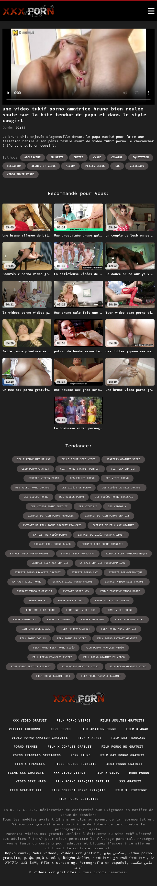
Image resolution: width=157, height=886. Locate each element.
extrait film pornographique (55, 552)
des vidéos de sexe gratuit (120, 487)
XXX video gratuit (27, 708)
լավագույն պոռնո (41, 857)
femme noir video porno (39, 598)
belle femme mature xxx (35, 459)
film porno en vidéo (119, 626)
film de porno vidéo (40, 617)
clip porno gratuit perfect (80, 468)
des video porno (116, 477)
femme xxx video (97, 607)
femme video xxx (64, 607)
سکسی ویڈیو (113, 852)
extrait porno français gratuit (88, 561)
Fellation (14, 166)
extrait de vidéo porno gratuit (77, 533)
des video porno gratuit (34, 487)
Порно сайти (16, 852)
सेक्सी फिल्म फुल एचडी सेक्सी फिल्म (119, 857)
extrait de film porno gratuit (106, 515)
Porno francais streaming (90, 744)
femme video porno (29, 607)
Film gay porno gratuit (57, 753)
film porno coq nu (81, 626)
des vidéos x (87, 505)
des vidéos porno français (113, 496)
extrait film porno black (127, 533)
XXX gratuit (133, 780)
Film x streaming (58, 861)
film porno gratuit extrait (32, 654)
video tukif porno (20, 174)
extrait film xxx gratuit (104, 552)
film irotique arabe (78, 617)
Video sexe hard (28, 780)
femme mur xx (85, 589)
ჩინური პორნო (76, 857)
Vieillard (137, 166)
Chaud (97, 157)
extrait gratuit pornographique (33, 561)
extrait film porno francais (32, 542)
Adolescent (32, 157)
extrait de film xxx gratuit (112, 524)
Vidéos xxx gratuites (56, 871)
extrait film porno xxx (128, 542)
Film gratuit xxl (45, 789)
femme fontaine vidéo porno (46, 589)
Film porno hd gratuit (32, 744)
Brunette (57, 157)
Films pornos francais (30, 762)
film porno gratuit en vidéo (103, 645)
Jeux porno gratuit (81, 762)
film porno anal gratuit (41, 626)
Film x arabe (130, 726)
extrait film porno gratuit (82, 542)
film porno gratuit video (80, 654)
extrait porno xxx (133, 561)
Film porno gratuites (100, 798)
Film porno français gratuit (83, 780)
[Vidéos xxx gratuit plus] (151, 11)
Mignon (70, 166)
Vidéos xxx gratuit (80, 852)
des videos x (116, 505)
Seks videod (44, 852)
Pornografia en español (103, 861)
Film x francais (107, 753)
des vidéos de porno (76, 487)
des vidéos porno (72, 496)
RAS (117, 166)
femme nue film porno (80, 598)
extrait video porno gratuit (119, 570)
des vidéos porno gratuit (49, 505)
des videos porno (37, 496)
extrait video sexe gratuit (38, 580)
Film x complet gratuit (119, 735)
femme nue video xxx (120, 598)
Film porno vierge (73, 708)
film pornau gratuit (117, 617)
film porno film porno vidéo (79, 635)
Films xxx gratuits (130, 762)
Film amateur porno (116, 717)
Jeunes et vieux (43, 166)
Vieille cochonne (39, 717)
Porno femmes (73, 735)
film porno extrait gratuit (29, 635)
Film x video (85, 771)
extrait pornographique (34, 570)
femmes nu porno (130, 607)
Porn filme (136, 744)
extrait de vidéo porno (28, 533)
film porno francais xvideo (53, 645)
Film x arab (26, 726)
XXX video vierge (45, 771)
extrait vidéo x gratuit (85, 580)
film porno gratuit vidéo (126, 654)
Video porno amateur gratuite (77, 726)
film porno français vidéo (128, 635)
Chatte (78, 157)
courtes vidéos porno (44, 477)
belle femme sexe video (78, 459)
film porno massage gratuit (100, 663)
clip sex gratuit (122, 468)
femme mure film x (117, 589)
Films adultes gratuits (124, 708)
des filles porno (82, 477)
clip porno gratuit (36, 468)
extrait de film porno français (52, 515)
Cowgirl (117, 157)
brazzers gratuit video (122, 459)
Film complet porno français (100, 789)
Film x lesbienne (52, 798)
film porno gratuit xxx (54, 663)
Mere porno (76, 717)
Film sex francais (32, 735)
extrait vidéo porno (75, 570)
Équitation (141, 157)
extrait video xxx (125, 580)
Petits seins (95, 166)
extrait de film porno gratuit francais (53, 524)
